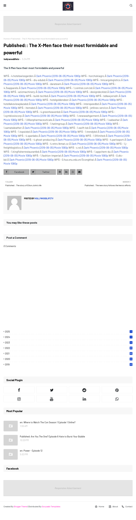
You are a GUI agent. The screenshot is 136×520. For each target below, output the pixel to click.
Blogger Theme (20, 506)
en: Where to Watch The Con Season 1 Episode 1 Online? (47, 422)
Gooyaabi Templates (51, 506)
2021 (68, 353)
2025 (68, 331)
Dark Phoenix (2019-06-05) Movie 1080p (58, 75)
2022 (68, 348)
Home (6, 38)
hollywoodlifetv (11, 59)
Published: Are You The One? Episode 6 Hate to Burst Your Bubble (52, 436)
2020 (68, 359)
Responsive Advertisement (68, 24)
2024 (68, 337)
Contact (126, 506)
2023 (68, 342)
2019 (68, 364)
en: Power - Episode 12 (31, 450)
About (113, 506)
